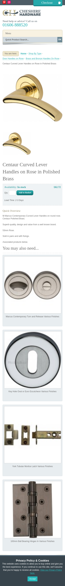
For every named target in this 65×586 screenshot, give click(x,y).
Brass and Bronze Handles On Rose (42, 58)
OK (59, 39)
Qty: (6, 193)
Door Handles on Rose (13, 58)
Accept (32, 579)
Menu (8, 33)
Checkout (47, 2)
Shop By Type (34, 53)
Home (23, 53)
